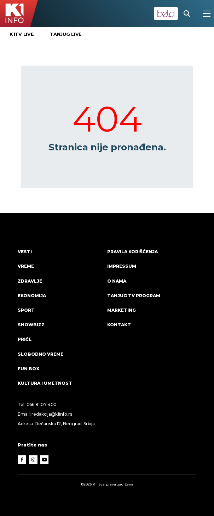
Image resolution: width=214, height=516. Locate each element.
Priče (24, 339)
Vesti (25, 251)
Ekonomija (32, 295)
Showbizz (31, 324)
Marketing (121, 310)
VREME (26, 266)
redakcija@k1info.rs (51, 414)
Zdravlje (30, 281)
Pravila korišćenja (132, 251)
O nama (116, 281)
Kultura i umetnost (45, 383)
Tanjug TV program (133, 295)
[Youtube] (44, 459)
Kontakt (119, 324)
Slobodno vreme (40, 354)
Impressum (121, 266)
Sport (26, 310)
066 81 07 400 (42, 404)
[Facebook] (22, 459)
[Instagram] (33, 459)
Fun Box (28, 368)
